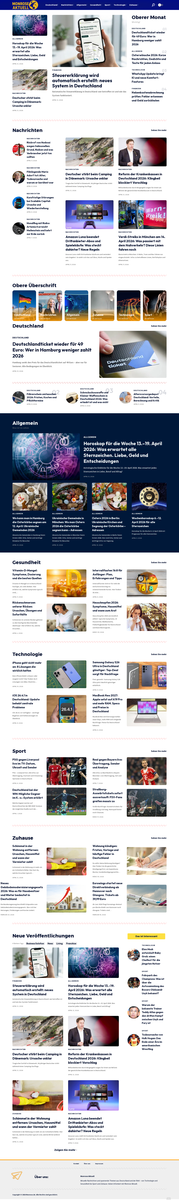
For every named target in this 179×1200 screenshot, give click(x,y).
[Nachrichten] (50, 305)
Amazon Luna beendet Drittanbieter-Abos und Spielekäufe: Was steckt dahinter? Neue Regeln (83, 243)
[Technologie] (128, 305)
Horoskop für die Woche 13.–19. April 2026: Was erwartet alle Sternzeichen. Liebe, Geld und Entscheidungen (28, 51)
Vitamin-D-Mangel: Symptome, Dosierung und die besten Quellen (27, 574)
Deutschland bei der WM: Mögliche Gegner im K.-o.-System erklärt (27, 794)
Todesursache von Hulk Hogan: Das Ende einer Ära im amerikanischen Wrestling (152, 1042)
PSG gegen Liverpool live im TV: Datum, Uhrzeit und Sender (25, 763)
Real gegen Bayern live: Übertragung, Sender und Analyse (107, 763)
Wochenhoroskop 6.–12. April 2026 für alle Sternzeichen (147, 522)
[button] (153, 5)
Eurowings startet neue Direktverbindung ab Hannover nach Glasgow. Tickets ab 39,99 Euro (107, 891)
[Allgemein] (76, 305)
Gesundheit (26, 562)
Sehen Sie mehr (159, 130)
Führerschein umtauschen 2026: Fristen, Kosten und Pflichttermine (42, 397)
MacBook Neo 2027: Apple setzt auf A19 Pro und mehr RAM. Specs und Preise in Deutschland (107, 703)
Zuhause (98, 315)
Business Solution (35, 943)
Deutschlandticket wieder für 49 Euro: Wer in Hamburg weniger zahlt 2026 (51, 350)
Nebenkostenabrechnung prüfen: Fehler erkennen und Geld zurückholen (148, 96)
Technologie (138, 70)
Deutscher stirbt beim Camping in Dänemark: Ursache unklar (27, 101)
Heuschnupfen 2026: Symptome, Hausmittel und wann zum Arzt (107, 606)
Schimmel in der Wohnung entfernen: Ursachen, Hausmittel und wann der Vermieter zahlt (25, 854)
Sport (148, 315)
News (50, 943)
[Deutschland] (24, 305)
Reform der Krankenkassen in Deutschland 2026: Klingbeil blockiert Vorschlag (140, 178)
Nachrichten (19, 93)
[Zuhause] (102, 305)
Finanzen (57, 70)
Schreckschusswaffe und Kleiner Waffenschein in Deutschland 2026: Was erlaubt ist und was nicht (94, 397)
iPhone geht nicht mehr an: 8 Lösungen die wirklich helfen (27, 666)
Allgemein (17, 39)
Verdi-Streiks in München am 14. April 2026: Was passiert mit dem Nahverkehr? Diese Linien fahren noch (141, 243)
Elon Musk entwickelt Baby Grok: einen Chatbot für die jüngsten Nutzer (151, 956)
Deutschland (139, 28)
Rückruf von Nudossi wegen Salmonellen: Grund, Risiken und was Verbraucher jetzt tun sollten (40, 150)
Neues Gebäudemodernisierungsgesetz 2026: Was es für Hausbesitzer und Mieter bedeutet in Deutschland (22, 891)
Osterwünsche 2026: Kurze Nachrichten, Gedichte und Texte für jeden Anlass (149, 59)
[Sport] (155, 305)
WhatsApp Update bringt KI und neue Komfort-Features (148, 77)
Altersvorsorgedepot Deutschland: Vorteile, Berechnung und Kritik (146, 397)
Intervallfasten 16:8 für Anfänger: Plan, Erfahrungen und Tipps (107, 574)
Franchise (71, 943)
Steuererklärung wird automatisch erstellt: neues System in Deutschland (82, 80)
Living (59, 943)
